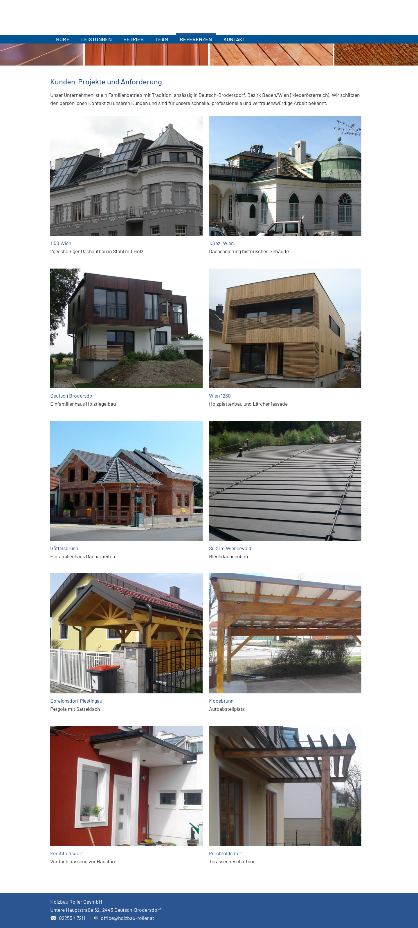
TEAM (161, 39)
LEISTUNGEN (96, 39)
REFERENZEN (196, 39)
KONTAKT (234, 39)
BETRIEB (133, 39)
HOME (63, 39)
